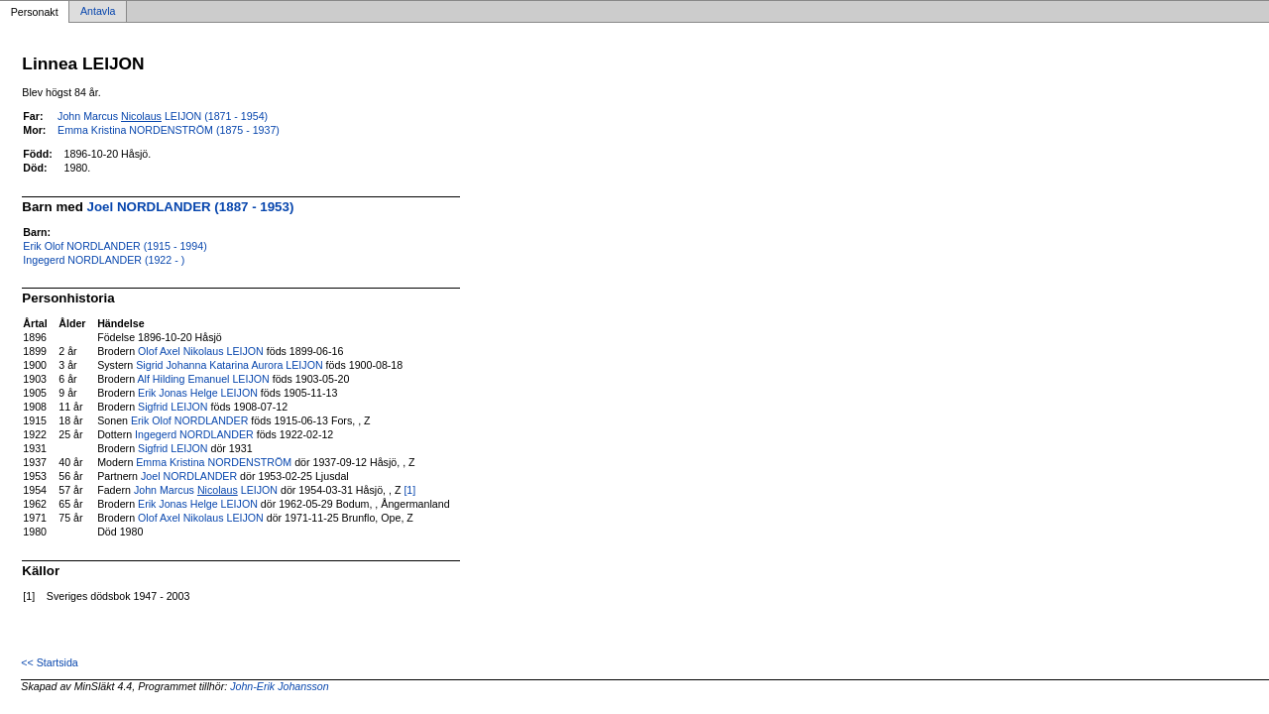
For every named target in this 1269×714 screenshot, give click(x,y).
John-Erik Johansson (279, 686)
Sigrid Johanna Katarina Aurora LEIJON (229, 365)
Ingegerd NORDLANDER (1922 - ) (103, 260)
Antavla (98, 12)
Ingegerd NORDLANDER (194, 434)
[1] (409, 490)
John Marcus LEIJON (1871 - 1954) (163, 116)
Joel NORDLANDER (189, 476)
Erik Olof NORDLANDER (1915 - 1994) (114, 246)
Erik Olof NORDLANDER (189, 420)
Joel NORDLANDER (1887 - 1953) (190, 206)
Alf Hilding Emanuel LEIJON (203, 379)
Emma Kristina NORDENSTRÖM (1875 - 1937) (169, 130)
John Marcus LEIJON (206, 490)
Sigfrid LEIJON (172, 407)
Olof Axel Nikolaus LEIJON (201, 351)
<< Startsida (49, 662)
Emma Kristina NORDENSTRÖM (213, 462)
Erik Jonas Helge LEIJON (198, 393)
